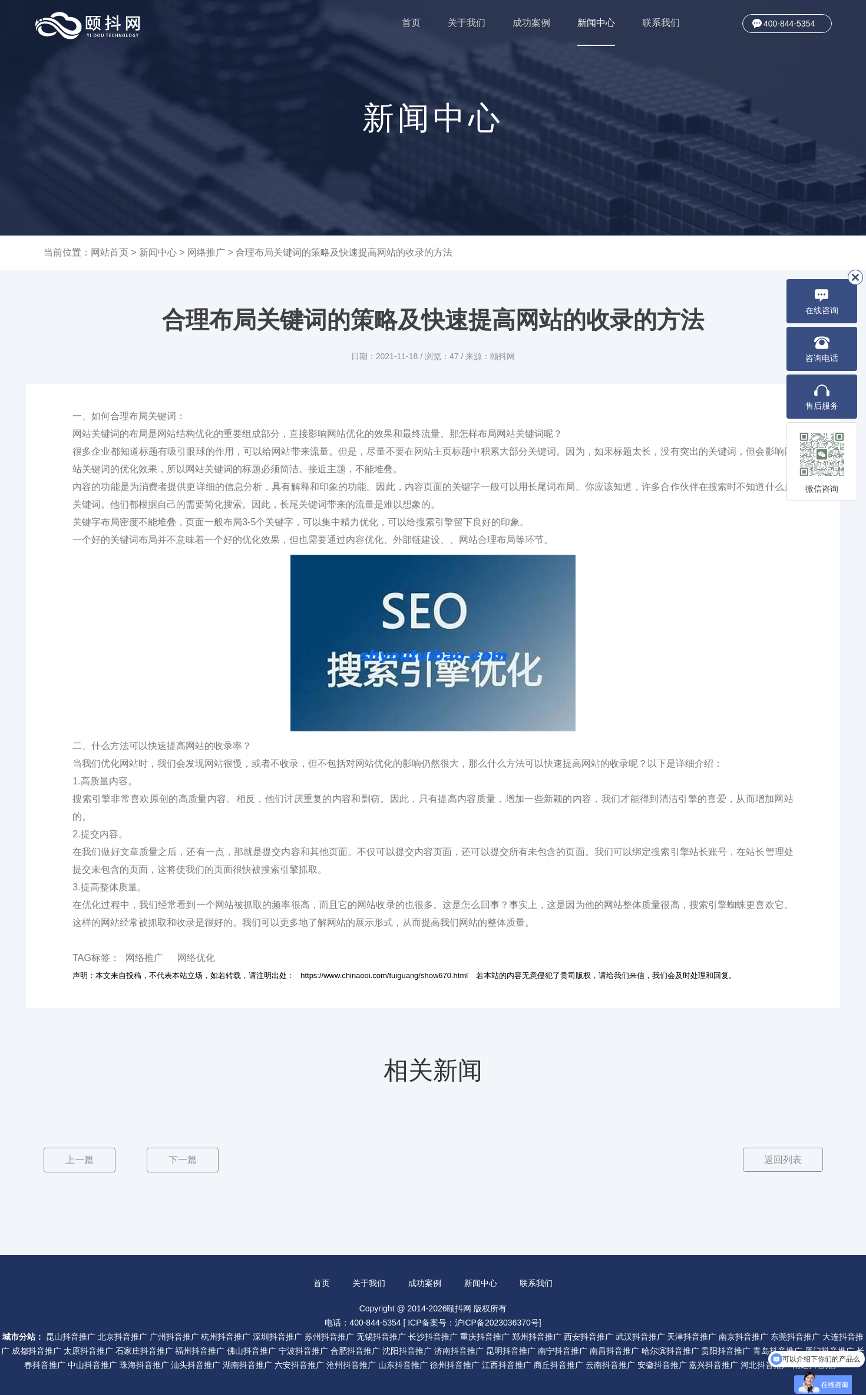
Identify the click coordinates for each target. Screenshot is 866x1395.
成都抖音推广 (36, 1350)
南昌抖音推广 (614, 1350)
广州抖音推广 (174, 1336)
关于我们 (466, 23)
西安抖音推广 (588, 1336)
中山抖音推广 (92, 1364)
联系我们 (661, 23)
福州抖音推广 (199, 1350)
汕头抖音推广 (195, 1364)
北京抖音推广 (122, 1336)
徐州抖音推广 (455, 1364)
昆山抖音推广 (70, 1336)
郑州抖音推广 (536, 1336)
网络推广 (206, 252)
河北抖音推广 (765, 1364)
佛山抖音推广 (251, 1350)
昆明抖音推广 (511, 1350)
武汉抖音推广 (640, 1336)
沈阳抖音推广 (407, 1350)
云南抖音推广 (610, 1364)
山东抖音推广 (403, 1364)
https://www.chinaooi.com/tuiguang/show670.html (384, 975)
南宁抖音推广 (562, 1350)
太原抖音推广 (88, 1350)
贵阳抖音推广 (726, 1350)
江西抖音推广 (506, 1364)
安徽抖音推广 (662, 1364)
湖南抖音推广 (247, 1364)
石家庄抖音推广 (144, 1350)
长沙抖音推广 (433, 1336)
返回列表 (782, 1160)
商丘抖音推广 (558, 1364)
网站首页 (109, 252)
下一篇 (182, 1160)
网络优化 (196, 958)
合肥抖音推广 (355, 1350)
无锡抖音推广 (381, 1336)
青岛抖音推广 (777, 1350)
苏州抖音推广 (329, 1336)
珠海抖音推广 (144, 1364)
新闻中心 (596, 32)
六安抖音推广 (299, 1364)
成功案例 (531, 23)
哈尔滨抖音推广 (670, 1350)
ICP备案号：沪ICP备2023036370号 (473, 1322)
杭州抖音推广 (225, 1336)
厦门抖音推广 (829, 1350)
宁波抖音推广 (303, 1350)
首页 (411, 23)
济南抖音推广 (459, 1350)
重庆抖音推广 (485, 1336)
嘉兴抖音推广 (713, 1364)
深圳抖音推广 (277, 1336)
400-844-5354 (789, 23)
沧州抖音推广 (351, 1364)
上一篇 (79, 1160)
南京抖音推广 (743, 1336)
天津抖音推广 (691, 1336)
